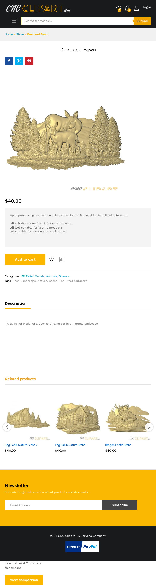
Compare (61, 259)
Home (9, 34)
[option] (28, 426)
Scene (53, 280)
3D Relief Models (32, 276)
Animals (51, 276)
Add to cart (25, 259)
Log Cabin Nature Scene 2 (21, 445)
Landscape (28, 280)
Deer (16, 280)
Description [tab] (16, 303)
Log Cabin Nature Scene (70, 445)
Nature (42, 280)
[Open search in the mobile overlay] (86, 21)
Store (20, 34)
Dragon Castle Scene (118, 445)
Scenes (64, 276)
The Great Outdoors (73, 280)
